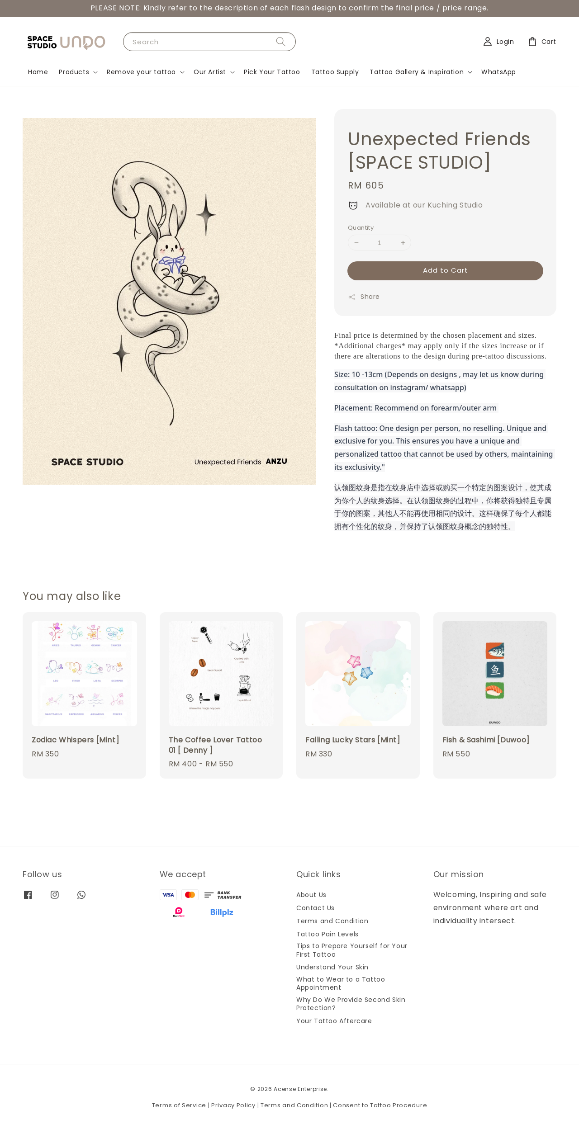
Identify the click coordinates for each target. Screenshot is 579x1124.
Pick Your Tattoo (272, 71)
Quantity (361, 227)
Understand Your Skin (332, 967)
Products (74, 72)
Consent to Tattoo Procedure (380, 1105)
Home (38, 71)
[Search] (280, 41)
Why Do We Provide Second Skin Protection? (350, 1003)
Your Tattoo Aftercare (334, 1020)
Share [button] (364, 296)
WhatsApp (498, 71)
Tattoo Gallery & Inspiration (417, 72)
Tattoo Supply (335, 71)
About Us (311, 895)
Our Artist (210, 72)
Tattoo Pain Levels (327, 934)
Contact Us (315, 907)
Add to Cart (445, 270)
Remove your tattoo (141, 72)
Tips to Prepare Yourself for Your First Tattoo (352, 950)
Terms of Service (179, 1105)
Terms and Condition (332, 921)
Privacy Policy (233, 1105)
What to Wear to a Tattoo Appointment (340, 983)
